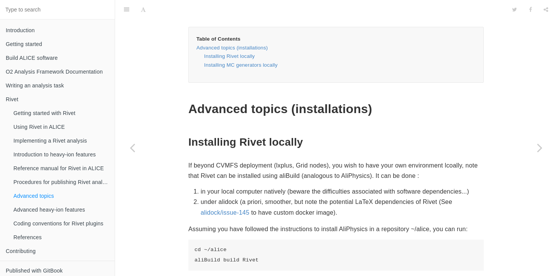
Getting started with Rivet (44, 113)
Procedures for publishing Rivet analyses (63, 182)
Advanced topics (33, 196)
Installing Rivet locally (229, 37)
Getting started (24, 44)
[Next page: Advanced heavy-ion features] (539, 147)
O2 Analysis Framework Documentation (54, 72)
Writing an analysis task (35, 85)
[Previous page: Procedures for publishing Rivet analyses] (132, 147)
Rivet (12, 99)
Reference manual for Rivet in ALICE (58, 168)
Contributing (21, 251)
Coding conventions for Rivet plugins (58, 223)
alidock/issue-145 (225, 193)
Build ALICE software (32, 58)
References (27, 237)
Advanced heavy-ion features (49, 210)
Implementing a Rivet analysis (50, 141)
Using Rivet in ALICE (39, 127)
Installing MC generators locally (241, 46)
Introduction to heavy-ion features (54, 154)
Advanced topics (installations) (232, 28)
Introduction (20, 30)
